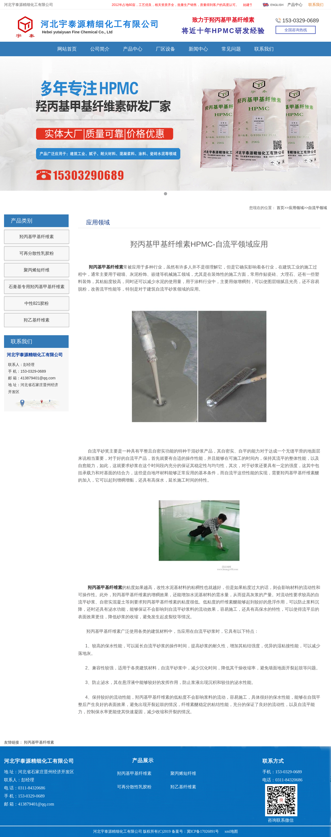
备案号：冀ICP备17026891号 (195, 831)
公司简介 (100, 49)
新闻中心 (198, 49)
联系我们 (315, 4)
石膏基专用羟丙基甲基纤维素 (37, 286)
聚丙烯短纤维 (37, 270)
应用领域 (296, 208)
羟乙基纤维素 (37, 320)
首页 (280, 208)
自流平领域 (317, 208)
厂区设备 (165, 49)
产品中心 (294, 4)
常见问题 (231, 49)
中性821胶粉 (36, 303)
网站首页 (67, 49)
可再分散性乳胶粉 (36, 253)
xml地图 (231, 831)
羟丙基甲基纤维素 (36, 236)
